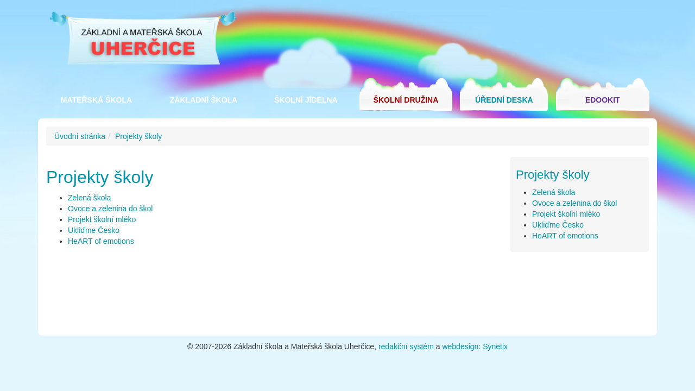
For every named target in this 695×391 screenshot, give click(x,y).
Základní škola (203, 100)
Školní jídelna (306, 100)
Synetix (495, 346)
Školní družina (406, 100)
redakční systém (406, 346)
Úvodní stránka (79, 136)
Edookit (602, 100)
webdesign (460, 346)
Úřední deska (504, 100)
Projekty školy (138, 136)
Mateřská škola (96, 100)
